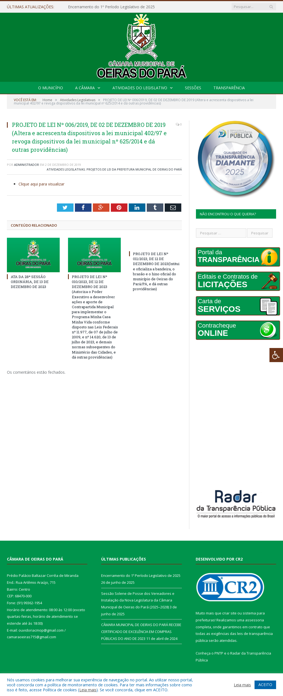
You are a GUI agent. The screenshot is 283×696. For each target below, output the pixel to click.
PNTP (218, 653)
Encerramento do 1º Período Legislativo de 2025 (111, 6)
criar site (229, 613)
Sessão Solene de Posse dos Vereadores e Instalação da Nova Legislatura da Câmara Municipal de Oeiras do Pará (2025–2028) (137, 600)
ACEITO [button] (265, 684)
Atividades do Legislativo (139, 87)
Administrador (26, 165)
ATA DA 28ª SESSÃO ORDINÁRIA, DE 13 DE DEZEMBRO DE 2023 (30, 281)
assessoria (254, 619)
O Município (50, 87)
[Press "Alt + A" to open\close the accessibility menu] (276, 355)
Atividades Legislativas (66, 169)
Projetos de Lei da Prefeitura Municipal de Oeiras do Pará (134, 169)
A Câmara (85, 87)
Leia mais (87, 689)
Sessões (193, 87)
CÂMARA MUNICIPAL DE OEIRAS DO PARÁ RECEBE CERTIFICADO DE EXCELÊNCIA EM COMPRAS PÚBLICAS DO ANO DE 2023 (141, 631)
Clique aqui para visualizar (41, 184)
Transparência (229, 87)
